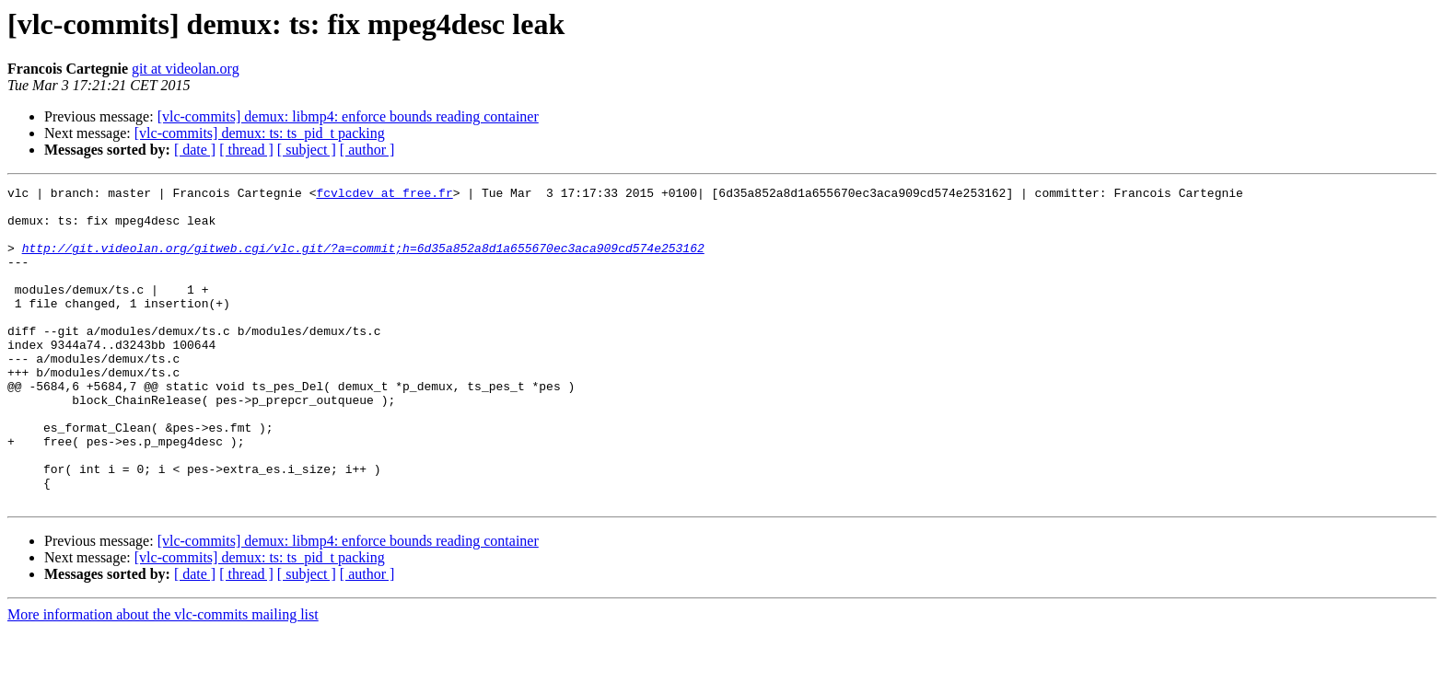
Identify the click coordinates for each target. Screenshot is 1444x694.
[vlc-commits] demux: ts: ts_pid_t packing (259, 133)
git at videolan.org (185, 68)
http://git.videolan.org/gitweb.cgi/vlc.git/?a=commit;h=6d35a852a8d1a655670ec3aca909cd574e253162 (363, 261)
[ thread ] (246, 149)
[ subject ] (306, 149)
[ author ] (367, 149)
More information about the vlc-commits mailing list (163, 678)
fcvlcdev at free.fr (384, 195)
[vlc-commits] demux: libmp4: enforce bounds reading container (348, 116)
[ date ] (194, 149)
